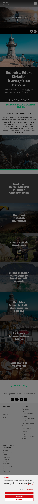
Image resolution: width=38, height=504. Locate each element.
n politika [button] (30, 484)
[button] (28, 489)
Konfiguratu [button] (24, 499)
